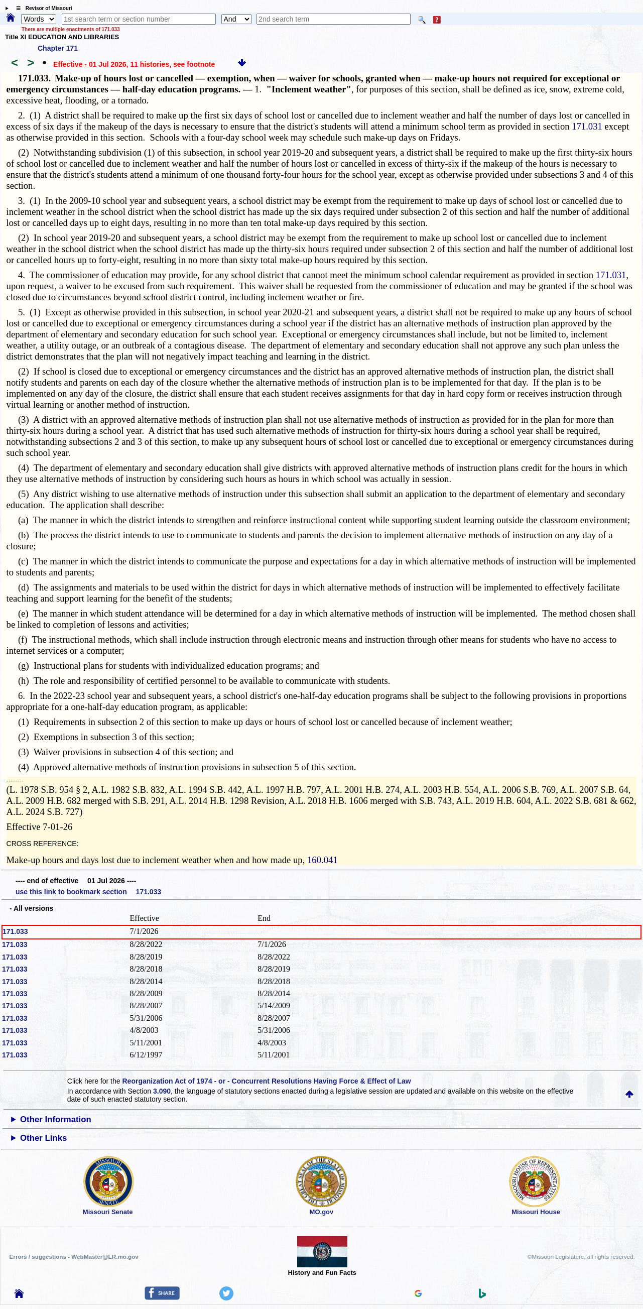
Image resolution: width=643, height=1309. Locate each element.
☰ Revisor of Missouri (41, 8)
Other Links (43, 1138)
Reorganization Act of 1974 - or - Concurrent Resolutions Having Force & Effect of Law (266, 1081)
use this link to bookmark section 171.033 (88, 892)
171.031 (587, 126)
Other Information (55, 1119)
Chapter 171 (58, 48)
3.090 (162, 1091)
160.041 (322, 860)
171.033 (15, 931)
